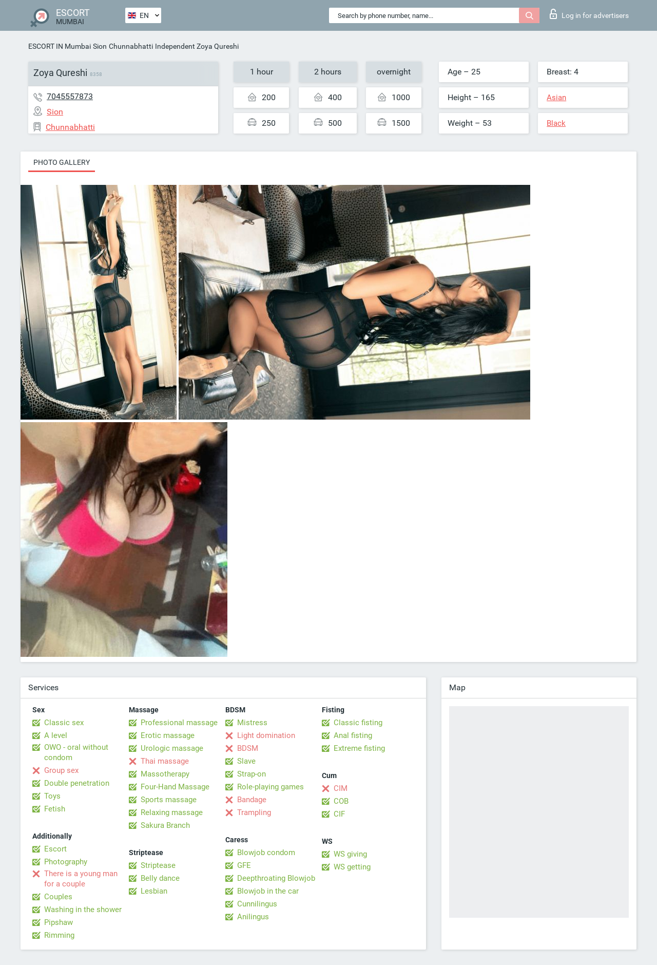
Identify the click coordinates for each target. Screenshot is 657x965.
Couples (58, 896)
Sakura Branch (165, 825)
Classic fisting (358, 722)
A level (55, 735)
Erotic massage (168, 735)
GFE (244, 865)
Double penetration (76, 783)
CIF (339, 814)
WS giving (350, 854)
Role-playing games (270, 786)
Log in (589, 14)
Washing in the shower (83, 909)
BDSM (247, 748)
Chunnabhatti (131, 46)
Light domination (266, 735)
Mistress (252, 722)
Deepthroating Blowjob (276, 878)
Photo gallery (61, 162)
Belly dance (160, 878)
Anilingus (253, 916)
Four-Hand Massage (175, 786)
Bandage (251, 799)
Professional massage (179, 722)
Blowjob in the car (268, 891)
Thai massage (165, 761)
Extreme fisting (359, 748)
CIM (340, 788)
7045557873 (70, 96)
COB (341, 801)
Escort (55, 849)
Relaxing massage (172, 812)
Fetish (54, 808)
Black (556, 123)
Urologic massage (172, 748)
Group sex (61, 770)
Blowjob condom (266, 852)
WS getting (352, 867)
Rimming (59, 935)
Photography (65, 861)
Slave (246, 761)
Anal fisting (353, 735)
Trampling (254, 812)
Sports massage (169, 799)
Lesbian (154, 891)
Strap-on (251, 774)
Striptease (158, 865)
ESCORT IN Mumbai (59, 46)
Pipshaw (58, 922)
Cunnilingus (257, 904)
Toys (52, 796)
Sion (100, 46)
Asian (556, 97)
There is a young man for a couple (81, 878)
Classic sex (64, 722)
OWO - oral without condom (76, 752)
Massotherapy (165, 774)
